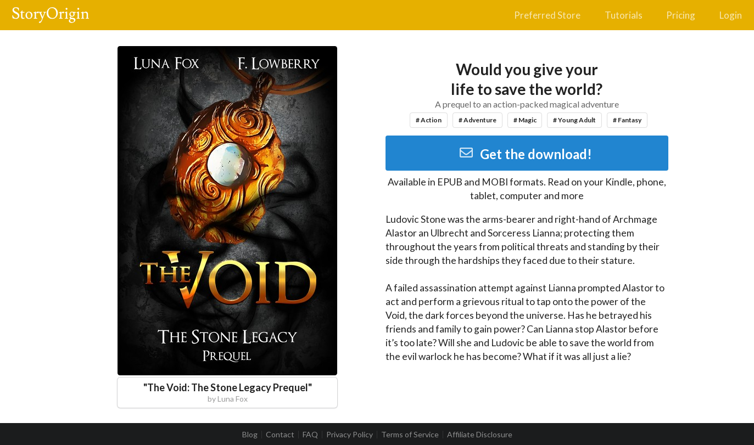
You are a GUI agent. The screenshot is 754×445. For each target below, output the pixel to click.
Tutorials (624, 15)
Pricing (680, 15)
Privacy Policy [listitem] (349, 434)
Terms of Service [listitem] (410, 434)
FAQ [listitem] (310, 434)
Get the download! (525, 154)
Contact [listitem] (280, 434)
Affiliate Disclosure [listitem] (479, 434)
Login (730, 15)
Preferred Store (547, 15)
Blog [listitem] (250, 434)
